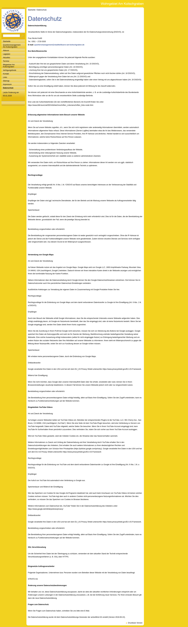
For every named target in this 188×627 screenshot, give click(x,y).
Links (5, 77)
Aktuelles (6, 58)
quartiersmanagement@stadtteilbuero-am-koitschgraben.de (59, 45)
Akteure (6, 50)
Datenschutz (8, 88)
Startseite (6, 41)
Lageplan (6, 54)
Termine (6, 61)
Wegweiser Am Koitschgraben (9, 66)
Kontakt (6, 74)
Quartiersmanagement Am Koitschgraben (11, 46)
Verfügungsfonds (9, 70)
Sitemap (6, 81)
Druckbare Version (135, 623)
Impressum (7, 84)
